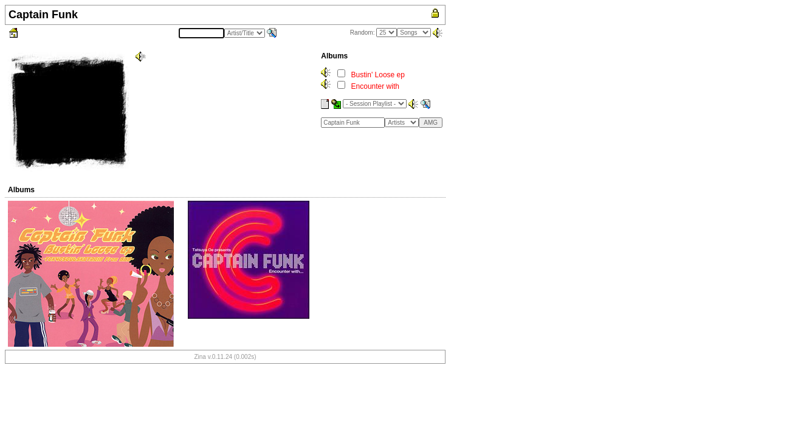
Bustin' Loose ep (378, 75)
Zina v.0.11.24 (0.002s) (225, 356)
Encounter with (375, 86)
